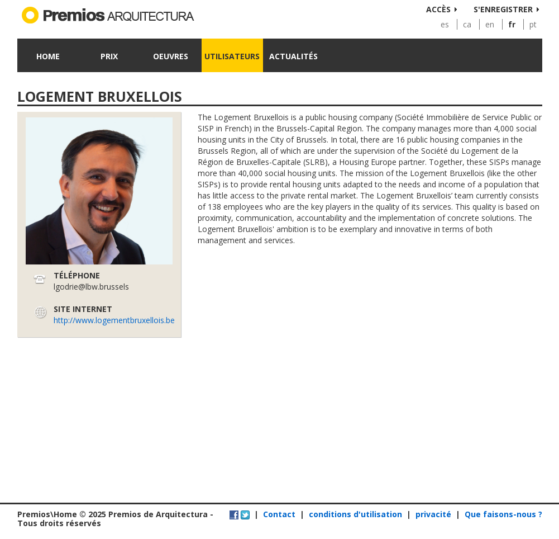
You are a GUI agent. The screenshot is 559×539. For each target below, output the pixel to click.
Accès (438, 9)
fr (511, 24)
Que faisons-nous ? (503, 514)
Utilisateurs (232, 56)
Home (48, 56)
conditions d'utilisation (355, 514)
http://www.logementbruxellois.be (114, 320)
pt (533, 24)
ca (467, 24)
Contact (279, 514)
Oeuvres (170, 56)
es (445, 24)
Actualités (293, 56)
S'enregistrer (503, 9)
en (489, 24)
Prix (109, 56)
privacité (433, 514)
